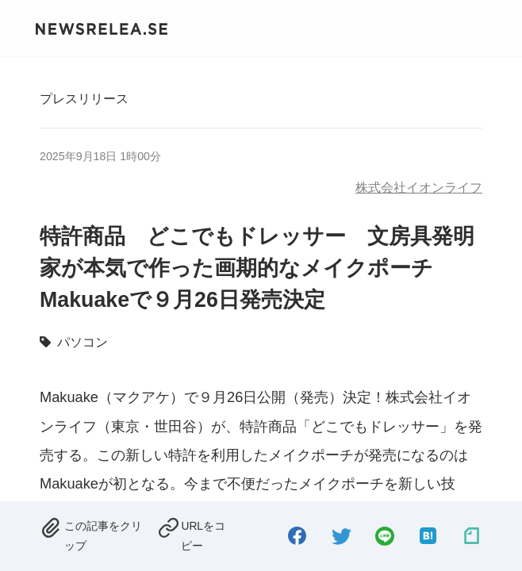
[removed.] (94, 534)
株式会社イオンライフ (418, 187)
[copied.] (196, 534)
